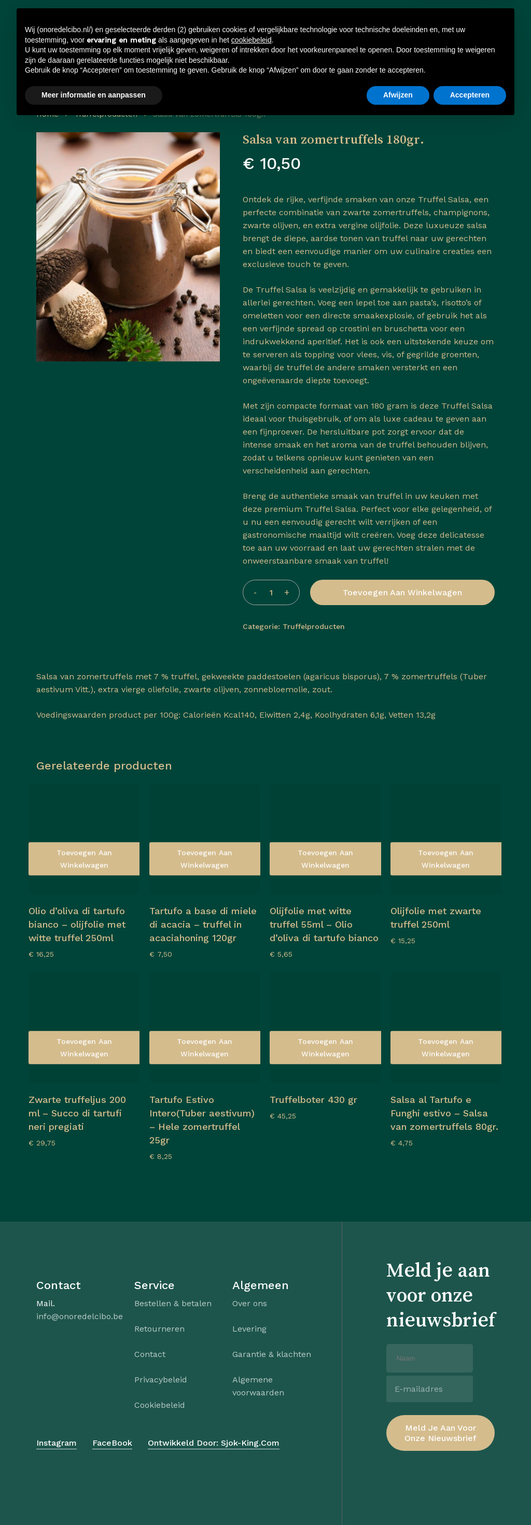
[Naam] (429, 1358)
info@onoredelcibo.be (79, 1316)
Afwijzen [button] (398, 1496)
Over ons (249, 1303)
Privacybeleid (160, 1379)
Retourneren (159, 1329)
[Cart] (467, 49)
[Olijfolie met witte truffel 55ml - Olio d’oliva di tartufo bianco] (325, 839)
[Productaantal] (271, 592)
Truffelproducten (105, 114)
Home (47, 114)
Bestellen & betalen (173, 1303)
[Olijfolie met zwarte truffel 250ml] (445, 839)
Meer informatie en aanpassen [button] (93, 1496)
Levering (249, 1329)
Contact (149, 1354)
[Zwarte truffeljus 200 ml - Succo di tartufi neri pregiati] (84, 1027)
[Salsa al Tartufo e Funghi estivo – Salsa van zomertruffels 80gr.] (445, 1027)
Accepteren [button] (470, 1496)
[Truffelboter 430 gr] (325, 1027)
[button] (56, 49)
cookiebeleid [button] (251, 1441)
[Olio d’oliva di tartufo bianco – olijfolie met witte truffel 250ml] (84, 839)
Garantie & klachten (271, 1354)
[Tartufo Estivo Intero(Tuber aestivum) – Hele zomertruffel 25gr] (204, 1027)
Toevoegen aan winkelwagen (402, 592)
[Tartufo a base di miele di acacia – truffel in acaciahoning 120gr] (204, 839)
